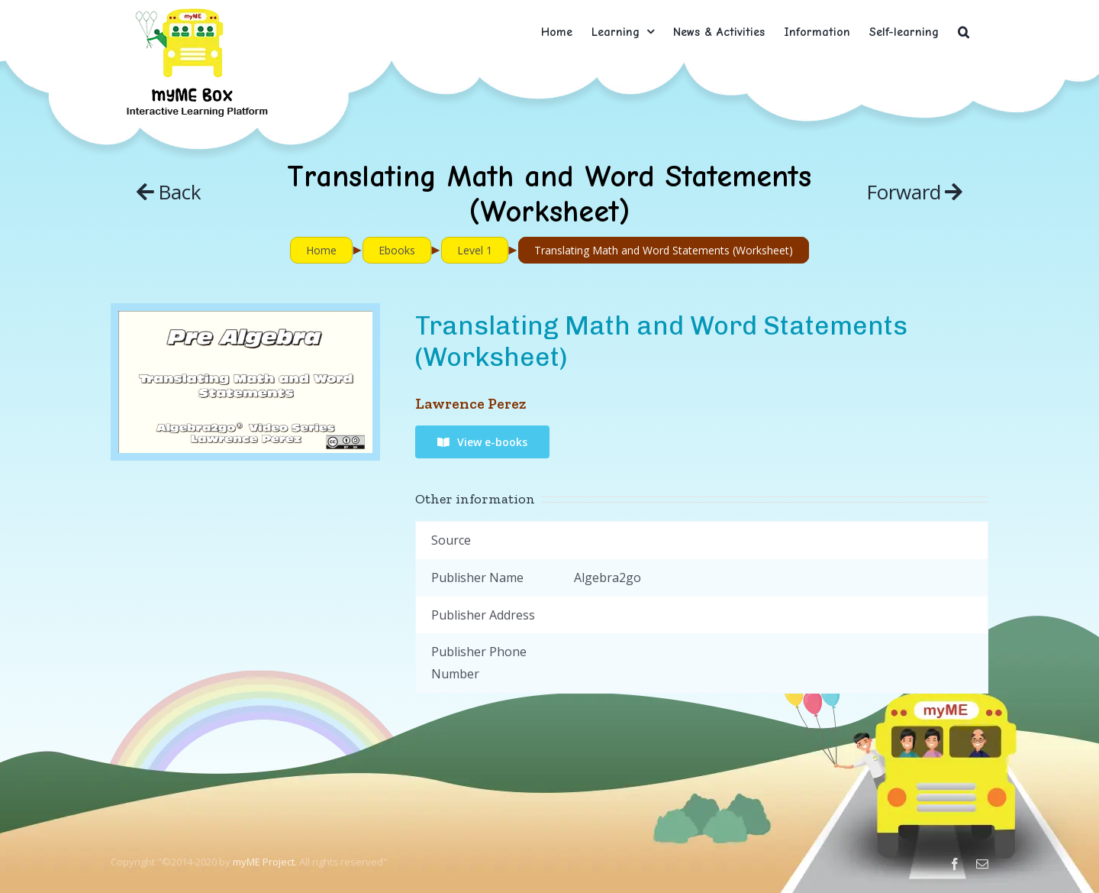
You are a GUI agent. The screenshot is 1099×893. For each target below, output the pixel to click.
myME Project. (265, 862)
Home (321, 250)
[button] (963, 31)
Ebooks (397, 250)
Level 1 (474, 250)
